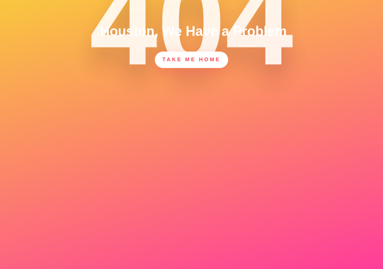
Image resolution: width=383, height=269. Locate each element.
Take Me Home (191, 59)
